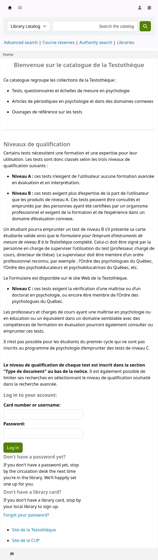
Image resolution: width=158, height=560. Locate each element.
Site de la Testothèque (34, 530)
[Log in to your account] (139, 8)
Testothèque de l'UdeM (10, 8)
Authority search (95, 42)
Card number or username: (31, 405)
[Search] (145, 26)
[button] (20, 8)
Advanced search (21, 42)
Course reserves (58, 42)
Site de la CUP (26, 540)
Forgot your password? (26, 515)
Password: (14, 424)
